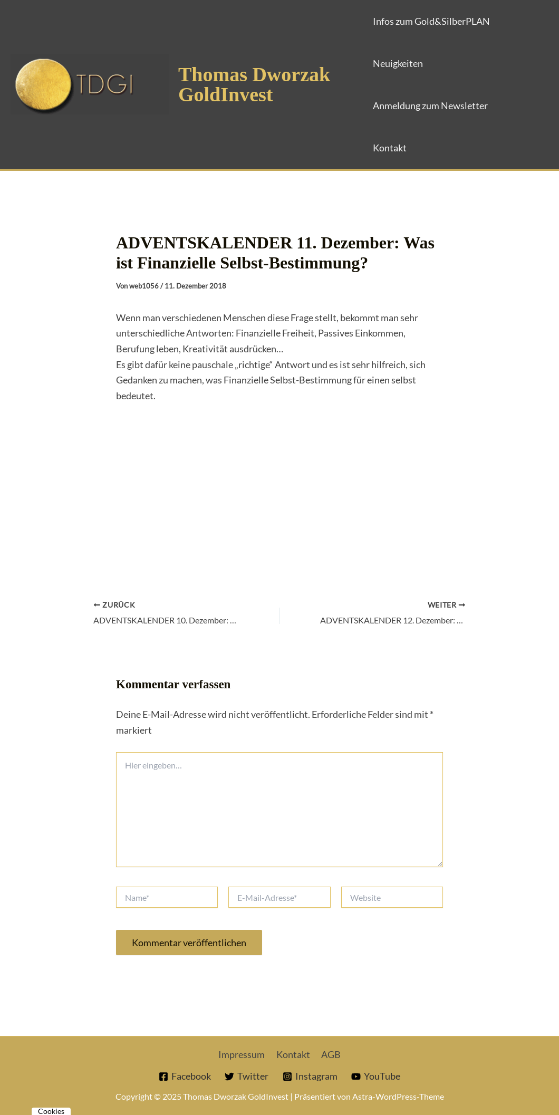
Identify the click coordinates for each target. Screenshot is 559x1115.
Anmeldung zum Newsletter (430, 105)
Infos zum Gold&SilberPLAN (431, 21)
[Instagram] (310, 1076)
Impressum (243, 1054)
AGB (329, 1054)
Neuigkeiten (398, 63)
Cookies (51, 1111)
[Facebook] (185, 1076)
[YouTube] (376, 1076)
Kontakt (390, 147)
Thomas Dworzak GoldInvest (254, 84)
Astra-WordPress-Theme (398, 1096)
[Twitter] (246, 1076)
